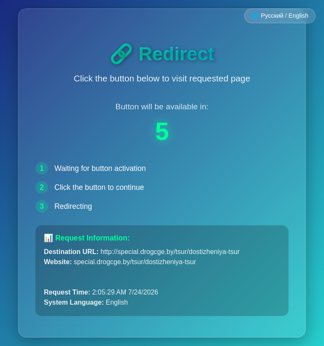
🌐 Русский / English (279, 15)
